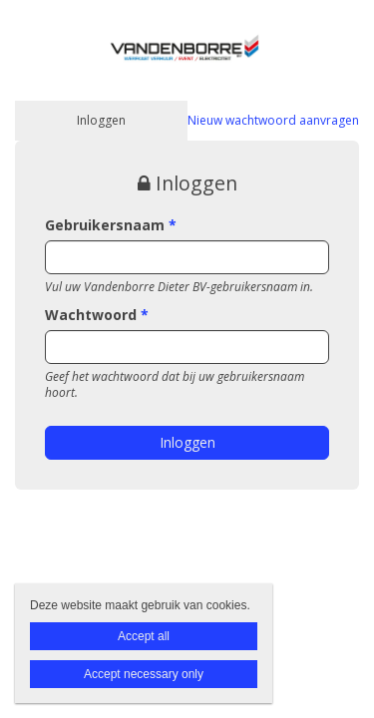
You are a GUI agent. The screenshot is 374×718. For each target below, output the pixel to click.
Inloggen (101, 120)
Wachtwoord (97, 314)
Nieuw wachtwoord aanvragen (273, 120)
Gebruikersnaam (111, 224)
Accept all (144, 636)
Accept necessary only (143, 674)
